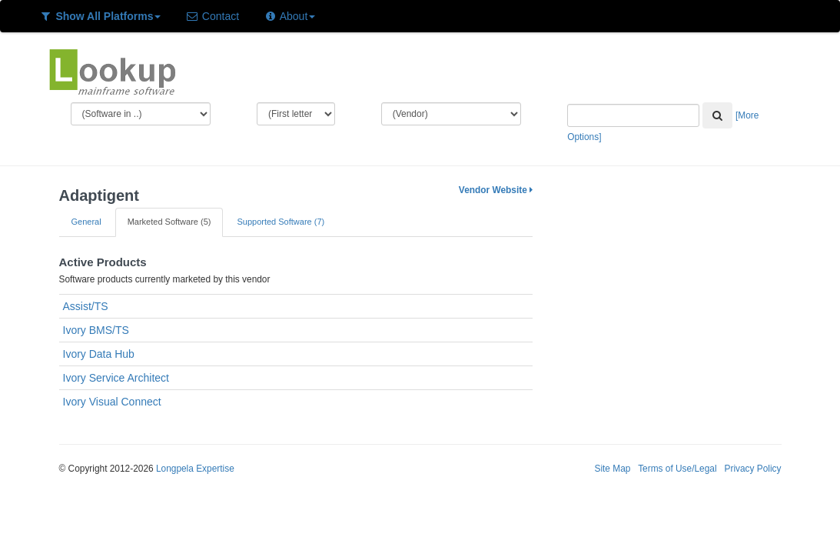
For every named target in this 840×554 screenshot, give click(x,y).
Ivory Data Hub (98, 354)
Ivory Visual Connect (112, 401)
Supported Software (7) (280, 221)
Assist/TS (85, 306)
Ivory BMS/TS (96, 330)
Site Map (612, 468)
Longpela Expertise (195, 468)
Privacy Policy (752, 468)
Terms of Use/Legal (677, 468)
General (86, 221)
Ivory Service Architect (116, 378)
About (289, 16)
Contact (212, 16)
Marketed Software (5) (169, 221)
